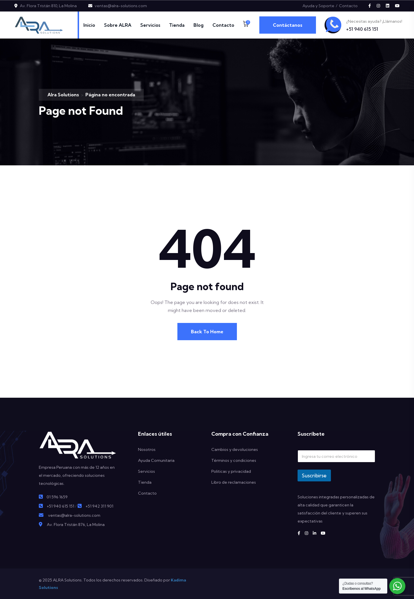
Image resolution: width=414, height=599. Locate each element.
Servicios (150, 25)
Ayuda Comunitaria (156, 460)
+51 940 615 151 (362, 29)
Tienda (177, 25)
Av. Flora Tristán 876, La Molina (76, 524)
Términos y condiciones (233, 460)
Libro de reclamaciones (233, 482)
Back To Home (207, 331)
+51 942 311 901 (99, 506)
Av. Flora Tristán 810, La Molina (48, 5)
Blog (198, 25)
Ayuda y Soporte (318, 5)
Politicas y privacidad (231, 471)
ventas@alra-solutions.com (121, 5)
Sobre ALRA (117, 25)
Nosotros (147, 449)
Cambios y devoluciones (234, 449)
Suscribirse (314, 475)
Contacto (348, 5)
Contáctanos (287, 25)
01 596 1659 (57, 497)
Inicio (89, 25)
